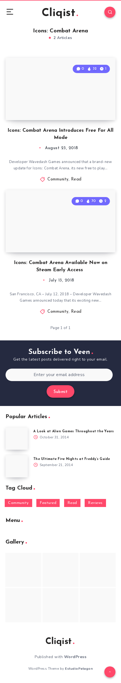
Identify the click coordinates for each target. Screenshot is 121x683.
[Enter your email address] (59, 375)
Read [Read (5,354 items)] (72, 503)
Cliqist (60, 13)
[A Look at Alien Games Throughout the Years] (17, 439)
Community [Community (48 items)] (18, 503)
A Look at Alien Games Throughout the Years (73, 431)
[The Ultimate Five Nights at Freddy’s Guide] (17, 466)
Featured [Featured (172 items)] (48, 503)
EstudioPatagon (79, 668)
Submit (60, 392)
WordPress (75, 656)
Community (58, 179)
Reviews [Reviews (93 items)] (95, 503)
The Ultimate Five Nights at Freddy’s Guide (71, 459)
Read (76, 179)
